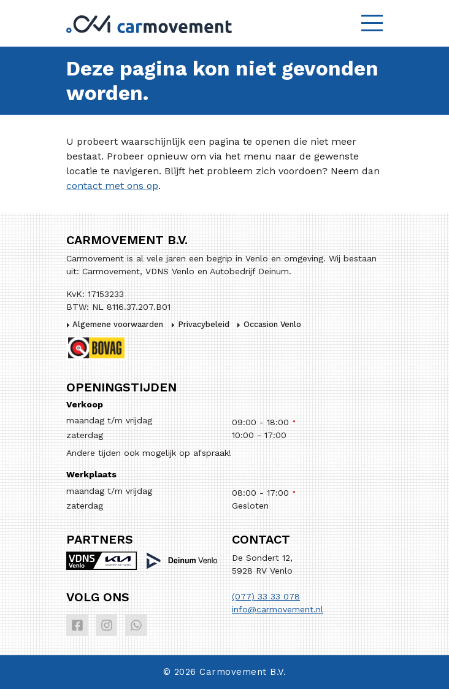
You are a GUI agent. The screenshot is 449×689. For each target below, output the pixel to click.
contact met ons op (112, 185)
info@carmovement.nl (277, 609)
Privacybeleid (203, 324)
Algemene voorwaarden (117, 324)
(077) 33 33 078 (266, 596)
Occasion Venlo (272, 324)
